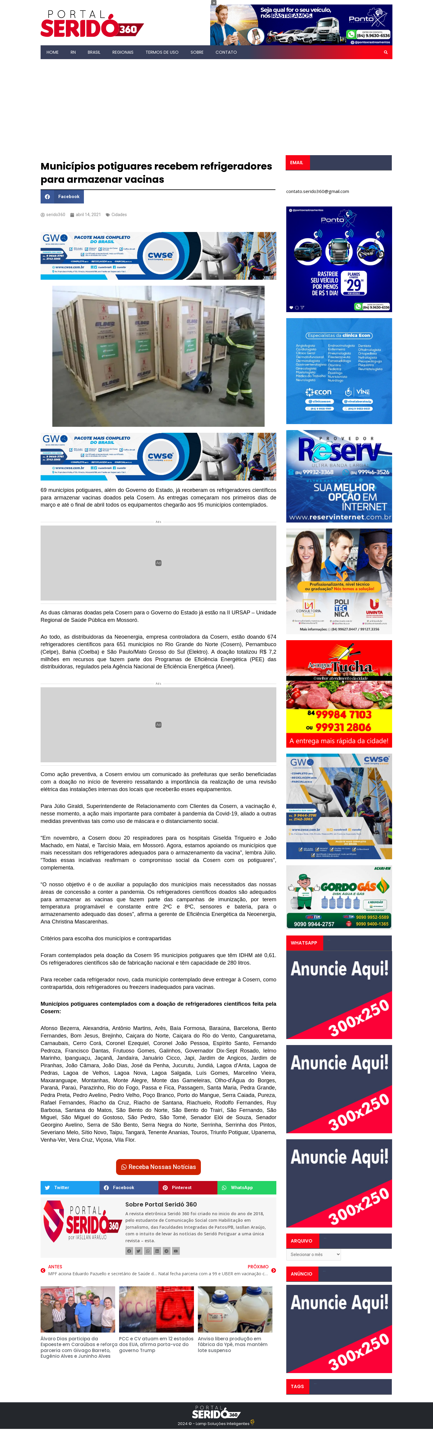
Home (53, 52)
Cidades (121, 214)
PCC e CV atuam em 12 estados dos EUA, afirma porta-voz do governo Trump (156, 1346)
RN (73, 52)
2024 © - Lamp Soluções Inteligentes (214, 1425)
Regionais (123, 52)
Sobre (197, 52)
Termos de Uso (162, 52)
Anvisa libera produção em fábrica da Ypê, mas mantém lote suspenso (233, 1346)
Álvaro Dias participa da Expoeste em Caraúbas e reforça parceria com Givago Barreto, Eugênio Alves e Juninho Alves (79, 1349)
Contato (226, 52)
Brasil (94, 52)
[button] (385, 52)
